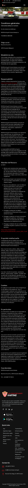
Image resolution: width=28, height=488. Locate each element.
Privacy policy (18, 452)
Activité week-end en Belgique (19, 457)
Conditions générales (17, 445)
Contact (17, 433)
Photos (5, 443)
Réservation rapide (7, 433)
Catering (17, 435)
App (4, 428)
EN (7, 1)
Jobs (16, 438)
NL (4, 1)
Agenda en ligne (7, 431)
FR (2, 1)
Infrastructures (19, 431)
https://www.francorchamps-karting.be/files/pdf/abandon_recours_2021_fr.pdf (14, 230)
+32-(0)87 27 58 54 (16, 1)
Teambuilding (18, 428)
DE (9, 1)
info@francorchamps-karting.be (8, 2)
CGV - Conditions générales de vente (20, 449)
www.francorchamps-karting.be (9, 83)
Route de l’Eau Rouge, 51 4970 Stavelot (14, 473)
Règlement (18, 454)
